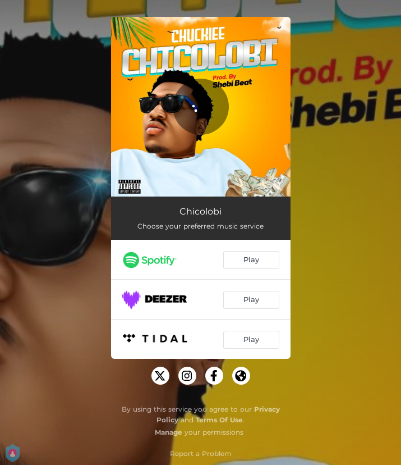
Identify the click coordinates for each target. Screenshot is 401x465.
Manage (168, 432)
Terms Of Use (219, 420)
